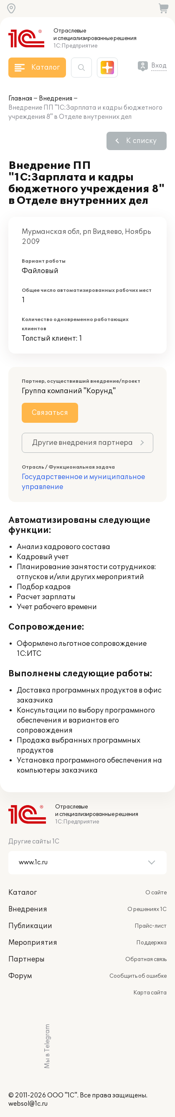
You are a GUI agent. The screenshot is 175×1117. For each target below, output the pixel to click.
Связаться (50, 413)
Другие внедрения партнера (82, 443)
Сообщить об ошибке (138, 976)
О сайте (156, 892)
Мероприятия (32, 943)
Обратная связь (146, 959)
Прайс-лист (150, 926)
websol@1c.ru (28, 1103)
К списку (141, 141)
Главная (20, 98)
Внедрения (55, 98)
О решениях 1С (147, 909)
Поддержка (151, 942)
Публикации (30, 926)
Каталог (22, 893)
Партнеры (26, 959)
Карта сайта (150, 992)
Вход (159, 65)
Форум (20, 976)
